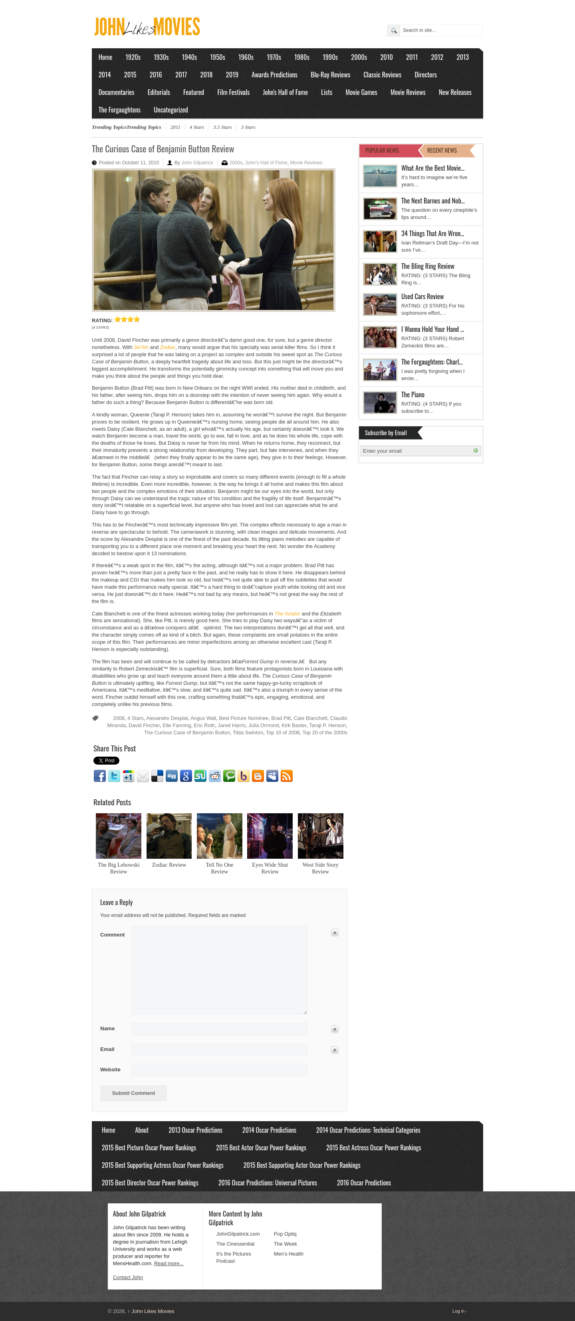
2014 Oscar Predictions (269, 1130)
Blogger (258, 776)
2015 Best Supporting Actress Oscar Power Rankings (163, 1165)
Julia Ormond (263, 725)
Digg (171, 776)
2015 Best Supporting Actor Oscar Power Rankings (302, 1165)
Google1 (128, 776)
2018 (206, 74)
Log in (458, 1311)
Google (186, 776)
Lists (326, 92)
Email (143, 776)
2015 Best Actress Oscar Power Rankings (373, 1147)
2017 (181, 74)
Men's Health (288, 1254)
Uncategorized (171, 109)
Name (113, 1028)
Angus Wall (203, 718)
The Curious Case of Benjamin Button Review (163, 148)
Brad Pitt (281, 718)
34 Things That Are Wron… (432, 233)
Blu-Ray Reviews (330, 74)
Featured (193, 92)
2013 (462, 57)
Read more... (169, 1263)
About (142, 1130)
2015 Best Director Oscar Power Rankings (150, 1182)
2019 (232, 74)
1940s (189, 57)
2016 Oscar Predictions (364, 1182)
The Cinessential (235, 1244)
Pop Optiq (285, 1234)
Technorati (229, 776)
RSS (286, 776)
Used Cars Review (422, 296)
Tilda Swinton (248, 732)
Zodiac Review (169, 865)
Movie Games (361, 92)
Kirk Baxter (294, 725)
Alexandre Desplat (167, 718)
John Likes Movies (150, 1311)
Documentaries (117, 92)
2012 (437, 57)
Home (106, 57)
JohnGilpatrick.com (238, 1234)
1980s (301, 57)
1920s (133, 57)
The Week (285, 1244)
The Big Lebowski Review (119, 868)
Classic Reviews (383, 74)
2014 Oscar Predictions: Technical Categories (368, 1130)
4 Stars (197, 127)
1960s (246, 57)
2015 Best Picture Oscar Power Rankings (149, 1147)
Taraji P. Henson (327, 725)
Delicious (157, 776)
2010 (386, 57)
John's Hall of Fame (285, 92)
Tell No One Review (219, 868)
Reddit (214, 776)
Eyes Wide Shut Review (270, 868)
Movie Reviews (408, 92)
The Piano (412, 394)
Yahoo (243, 776)
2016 (156, 74)
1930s (161, 57)
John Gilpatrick (197, 163)
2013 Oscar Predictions (195, 1130)
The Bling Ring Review (427, 266)
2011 (412, 57)
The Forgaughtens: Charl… (432, 362)
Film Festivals (233, 92)
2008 (119, 718)
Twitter (114, 776)
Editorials (159, 92)
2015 (130, 74)
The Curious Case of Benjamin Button (187, 732)
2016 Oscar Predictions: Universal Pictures (267, 1182)
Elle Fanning (177, 725)
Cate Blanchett (310, 718)
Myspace (272, 776)
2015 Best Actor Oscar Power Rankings (261, 1147)
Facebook (99, 776)
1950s (217, 57)
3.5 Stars (222, 127)
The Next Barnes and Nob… (433, 200)
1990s (330, 57)
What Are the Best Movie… (432, 168)
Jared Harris (232, 725)
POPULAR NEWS (382, 150)
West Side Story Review (321, 868)
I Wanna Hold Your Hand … (432, 329)
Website (110, 1070)
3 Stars (248, 127)
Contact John (128, 1277)
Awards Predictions (274, 74)
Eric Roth (204, 725)
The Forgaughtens (120, 109)
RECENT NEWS (442, 150)
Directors (426, 74)
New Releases (455, 92)
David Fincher (144, 725)
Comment (113, 933)
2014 (105, 74)
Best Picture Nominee (243, 718)
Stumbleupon (200, 776)
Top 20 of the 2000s (325, 732)
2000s (359, 57)
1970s (274, 57)
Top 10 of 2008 (283, 732)
